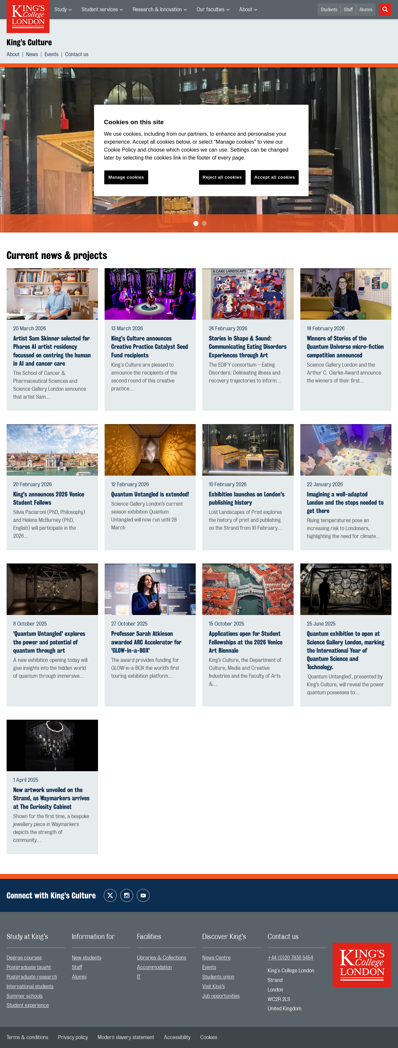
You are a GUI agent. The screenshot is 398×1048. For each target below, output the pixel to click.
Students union (218, 977)
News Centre (216, 957)
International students (30, 986)
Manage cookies (126, 177)
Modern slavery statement (126, 1037)
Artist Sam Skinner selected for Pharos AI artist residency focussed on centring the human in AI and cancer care (52, 351)
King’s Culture (29, 42)
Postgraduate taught (29, 967)
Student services (100, 9)
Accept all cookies (274, 177)
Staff (348, 10)
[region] (201, 150)
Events (51, 54)
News (32, 54)
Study (60, 9)
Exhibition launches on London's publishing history (246, 498)
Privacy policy (73, 1037)
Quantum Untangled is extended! (150, 494)
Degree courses (24, 957)
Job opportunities (221, 996)
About (245, 9)
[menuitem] (63, 9)
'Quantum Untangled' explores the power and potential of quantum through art (49, 642)
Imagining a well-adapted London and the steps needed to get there (345, 502)
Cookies (208, 1037)
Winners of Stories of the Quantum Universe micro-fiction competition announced (345, 346)
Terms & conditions (27, 1037)
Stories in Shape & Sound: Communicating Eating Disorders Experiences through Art (247, 346)
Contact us (76, 54)
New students (86, 957)
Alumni (365, 10)
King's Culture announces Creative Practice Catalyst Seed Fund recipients (149, 346)
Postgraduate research (32, 977)
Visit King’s (213, 986)
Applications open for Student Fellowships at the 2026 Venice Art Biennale (245, 642)
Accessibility (177, 1037)
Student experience (28, 1005)
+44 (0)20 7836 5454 (290, 957)
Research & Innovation (157, 9)
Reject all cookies (222, 177)
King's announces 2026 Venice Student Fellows (48, 498)
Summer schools (25, 996)
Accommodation (154, 967)
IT (139, 977)
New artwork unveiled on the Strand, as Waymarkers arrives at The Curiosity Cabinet (51, 798)
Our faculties (210, 9)
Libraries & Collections (161, 957)
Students (329, 10)
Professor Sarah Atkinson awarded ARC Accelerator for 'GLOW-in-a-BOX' (146, 642)
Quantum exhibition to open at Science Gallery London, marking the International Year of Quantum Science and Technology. (345, 650)
